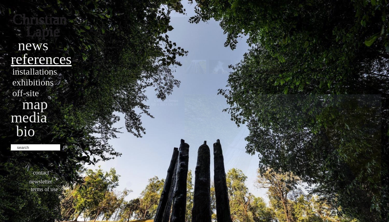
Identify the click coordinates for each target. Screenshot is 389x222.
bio (25, 131)
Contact (41, 173)
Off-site (25, 93)
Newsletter (40, 182)
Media (29, 117)
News (33, 45)
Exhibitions (32, 82)
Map (35, 104)
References (41, 59)
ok (65, 146)
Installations (34, 71)
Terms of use (44, 189)
